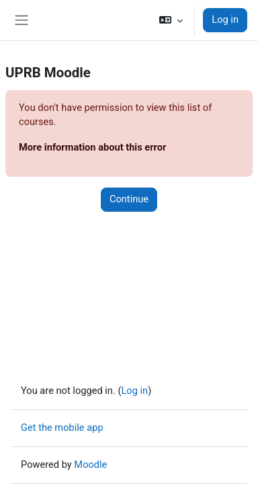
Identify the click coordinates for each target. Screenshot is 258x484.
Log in (225, 19)
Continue (129, 199)
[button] (170, 20)
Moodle (90, 464)
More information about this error (92, 147)
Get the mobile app (62, 427)
